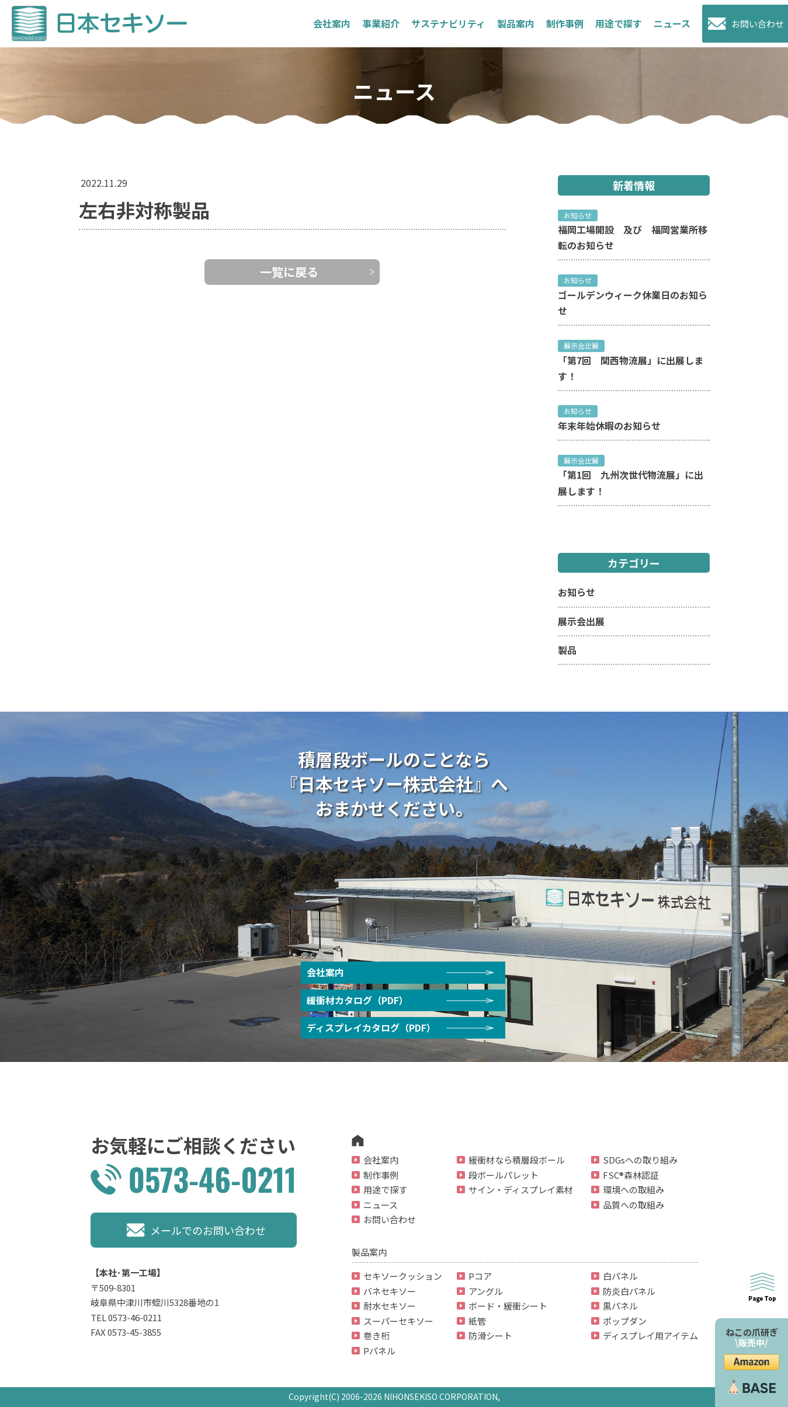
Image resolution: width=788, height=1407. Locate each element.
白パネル (620, 1276)
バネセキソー (389, 1291)
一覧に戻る (289, 271)
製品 (567, 650)
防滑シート (490, 1335)
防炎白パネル (629, 1291)
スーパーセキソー (398, 1321)
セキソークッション (402, 1276)
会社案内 (331, 23)
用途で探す (385, 1189)
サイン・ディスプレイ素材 (520, 1189)
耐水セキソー (389, 1306)
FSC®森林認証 (631, 1175)
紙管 (477, 1321)
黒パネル (620, 1306)
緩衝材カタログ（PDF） (357, 1000)
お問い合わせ (757, 24)
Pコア (480, 1276)
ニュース (672, 23)
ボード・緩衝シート (507, 1306)
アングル (485, 1291)
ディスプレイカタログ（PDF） (371, 1028)
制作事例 (565, 23)
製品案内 (515, 23)
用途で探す (618, 23)
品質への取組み (633, 1205)
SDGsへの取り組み (640, 1160)
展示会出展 (581, 621)
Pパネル (379, 1351)
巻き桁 (376, 1335)
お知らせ (576, 592)
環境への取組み (633, 1189)
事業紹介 (381, 23)
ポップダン (625, 1321)
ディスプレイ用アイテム (650, 1335)
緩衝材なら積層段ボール (516, 1160)
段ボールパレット (503, 1175)
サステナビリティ (448, 23)
